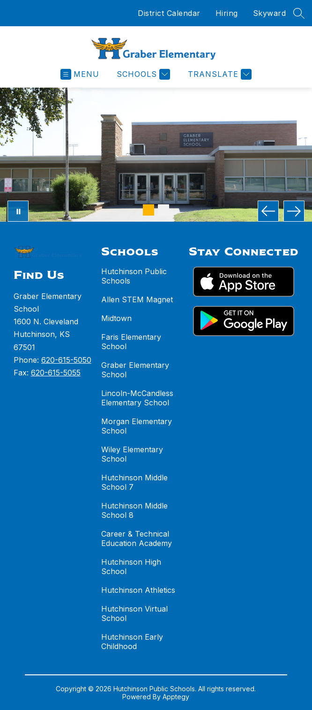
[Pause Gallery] (18, 211)
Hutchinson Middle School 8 (134, 510)
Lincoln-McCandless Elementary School (137, 398)
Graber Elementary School (135, 369)
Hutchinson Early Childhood (132, 641)
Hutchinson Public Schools (134, 276)
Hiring (226, 13)
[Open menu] (79, 74)
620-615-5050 (66, 360)
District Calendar (169, 13)
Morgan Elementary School (136, 426)
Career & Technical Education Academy (136, 538)
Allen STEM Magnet (137, 299)
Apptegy (176, 697)
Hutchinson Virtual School (134, 613)
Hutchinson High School (131, 566)
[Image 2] (163, 210)
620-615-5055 (56, 372)
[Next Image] (294, 211)
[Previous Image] (268, 211)
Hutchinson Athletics (138, 590)
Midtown (116, 318)
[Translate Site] (219, 74)
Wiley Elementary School (132, 454)
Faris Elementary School (131, 341)
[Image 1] (148, 210)
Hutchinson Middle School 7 (134, 482)
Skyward (269, 13)
